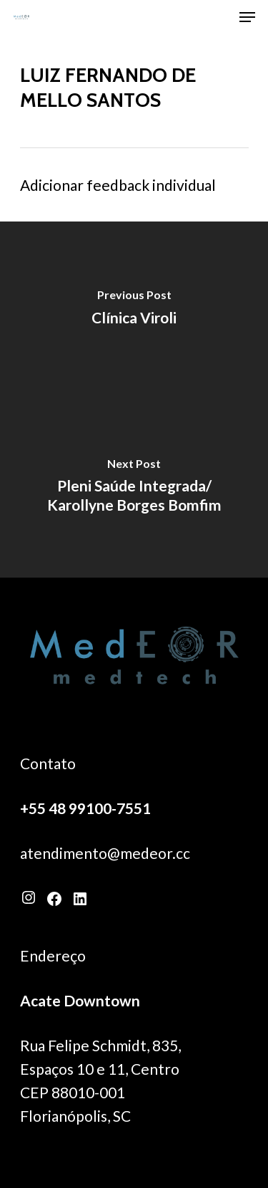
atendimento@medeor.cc (105, 853)
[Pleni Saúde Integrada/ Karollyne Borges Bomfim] (134, 489)
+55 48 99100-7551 (85, 808)
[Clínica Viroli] (134, 311)
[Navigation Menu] (247, 17)
